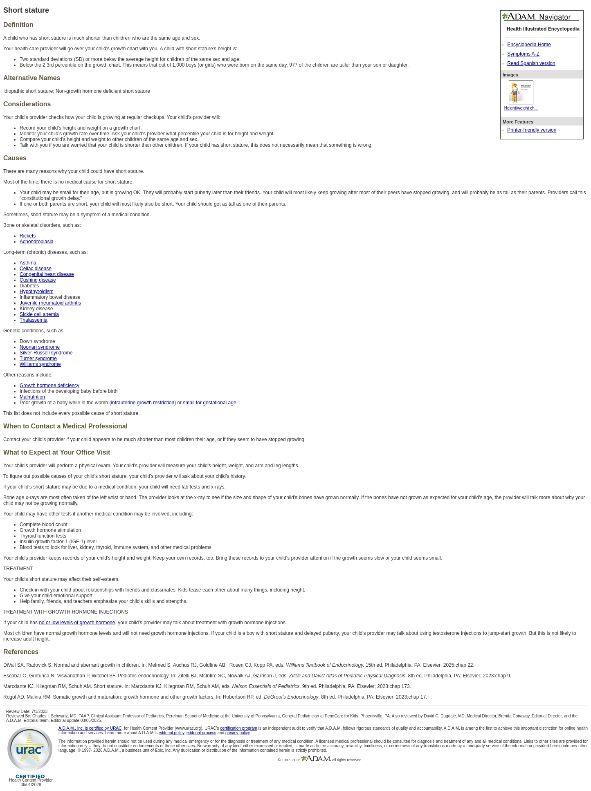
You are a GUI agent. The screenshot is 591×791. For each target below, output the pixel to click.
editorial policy (171, 732)
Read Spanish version (531, 63)
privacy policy (237, 732)
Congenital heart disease (47, 274)
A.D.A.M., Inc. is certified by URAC (89, 728)
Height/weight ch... (521, 105)
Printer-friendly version (531, 130)
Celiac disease (36, 268)
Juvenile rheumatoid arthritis (50, 303)
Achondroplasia (37, 241)
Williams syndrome (40, 364)
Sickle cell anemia (39, 314)
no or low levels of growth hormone (77, 622)
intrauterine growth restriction (142, 403)
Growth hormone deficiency (49, 385)
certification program (238, 728)
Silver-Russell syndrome (46, 353)
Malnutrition (32, 397)
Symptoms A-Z (523, 54)
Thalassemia (33, 320)
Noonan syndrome (40, 347)
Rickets (28, 236)
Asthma (28, 263)
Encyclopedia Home (529, 44)
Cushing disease (38, 280)
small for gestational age (209, 403)
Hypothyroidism (37, 291)
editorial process (201, 732)
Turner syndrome (38, 358)
